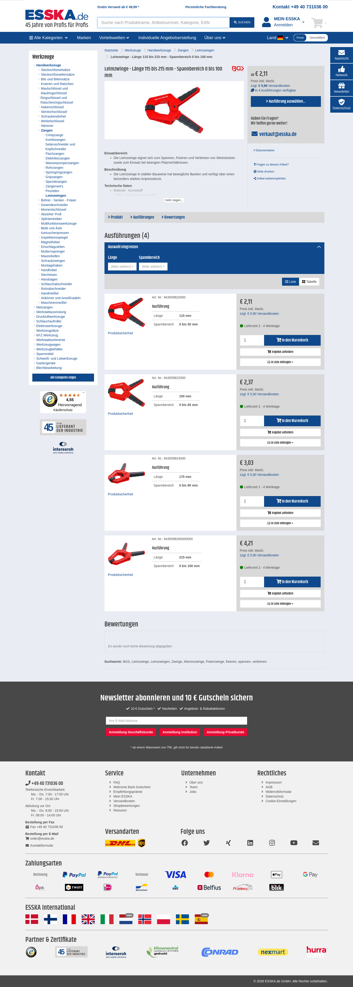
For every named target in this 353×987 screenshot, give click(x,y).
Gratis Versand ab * (118, 7)
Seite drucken (264, 171)
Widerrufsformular (278, 792)
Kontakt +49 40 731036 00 (300, 6)
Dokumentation (264, 150)
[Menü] (83, 393)
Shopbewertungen (126, 806)
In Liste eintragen (280, 362)
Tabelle (309, 282)
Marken (84, 37)
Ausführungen (142, 217)
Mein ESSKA (122, 796)
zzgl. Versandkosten (270, 86)
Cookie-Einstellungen (281, 801)
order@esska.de (39, 838)
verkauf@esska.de (274, 134)
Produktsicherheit (120, 333)
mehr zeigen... (174, 200)
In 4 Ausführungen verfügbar (273, 90)
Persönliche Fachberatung (205, 7)
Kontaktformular (39, 845)
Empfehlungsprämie (127, 792)
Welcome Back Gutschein (132, 787)
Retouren (120, 810)
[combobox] (122, 266)
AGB (269, 787)
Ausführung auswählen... (286, 101)
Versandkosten (124, 801)
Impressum (274, 782)
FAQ (116, 782)
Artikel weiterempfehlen (270, 178)
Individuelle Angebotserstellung (167, 37)
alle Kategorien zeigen (63, 377)
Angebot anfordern (280, 352)
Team (193, 787)
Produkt (115, 217)
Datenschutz (275, 796)
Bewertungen (173, 217)
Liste (290, 282)
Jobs (192, 792)
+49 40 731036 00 (44, 784)
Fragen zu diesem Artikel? (271, 164)
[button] (341, 71)
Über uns (196, 782)
